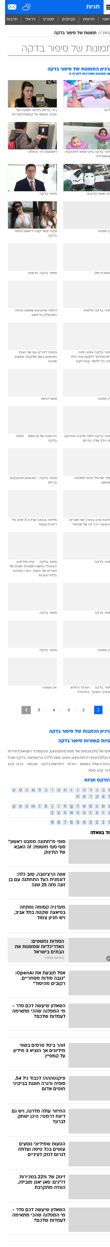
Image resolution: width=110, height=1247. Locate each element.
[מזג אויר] (22, 7)
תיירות (7, 751)
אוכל (16, 751)
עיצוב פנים (44, 751)
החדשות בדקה (47, 764)
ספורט (43, 19)
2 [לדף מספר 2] (78, 710)
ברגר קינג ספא (95, 770)
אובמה (27, 764)
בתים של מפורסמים (68, 751)
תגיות (88, 7)
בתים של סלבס (95, 751)
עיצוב (70, 757)
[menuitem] (83, 20)
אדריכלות (82, 757)
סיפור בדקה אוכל (16, 757)
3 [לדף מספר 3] (64, 710)
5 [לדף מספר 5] (34, 710)
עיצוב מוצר (56, 757)
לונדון (94, 757)
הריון (34, 757)
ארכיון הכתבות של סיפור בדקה (75, 731)
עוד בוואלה (96, 833)
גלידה (43, 757)
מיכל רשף (28, 751)
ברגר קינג (10, 764)
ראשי (101, 19)
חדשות (84, 19)
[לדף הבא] (21, 710)
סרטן (103, 757)
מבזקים (63, 19)
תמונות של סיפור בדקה (70, 33)
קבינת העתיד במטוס (91, 764)
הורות (66, 764)
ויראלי (25, 19)
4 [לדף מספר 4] (49, 710)
